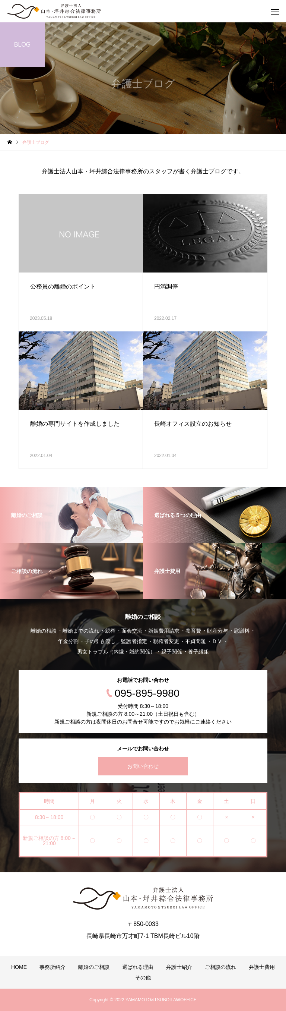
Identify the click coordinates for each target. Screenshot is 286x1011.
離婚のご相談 (93, 967)
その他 (143, 977)
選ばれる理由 (137, 967)
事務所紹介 (52, 967)
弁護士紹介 (179, 967)
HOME (19, 967)
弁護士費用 (262, 967)
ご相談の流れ (220, 967)
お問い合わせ (143, 766)
